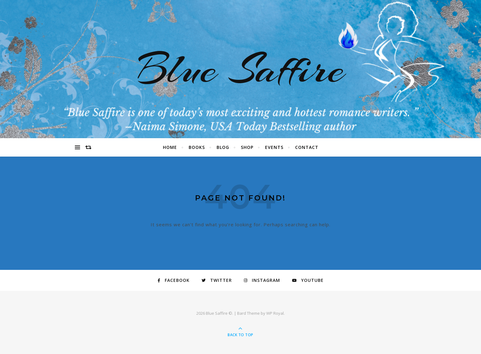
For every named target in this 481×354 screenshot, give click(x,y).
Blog (223, 147)
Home (170, 147)
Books (197, 147)
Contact (306, 147)
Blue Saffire (240, 69)
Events (274, 147)
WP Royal (275, 313)
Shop (247, 147)
